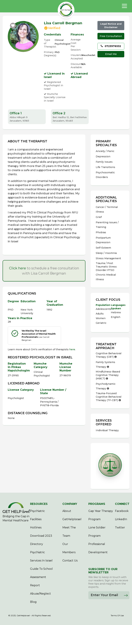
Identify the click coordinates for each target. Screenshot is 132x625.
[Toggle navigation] (124, 6)
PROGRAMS (96, 504)
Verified (54, 28)
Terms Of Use (117, 615)
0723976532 (111, 46)
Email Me (111, 54)
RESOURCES (39, 504)
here (72, 349)
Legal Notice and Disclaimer (111, 25)
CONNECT (122, 504)
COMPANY (69, 504)
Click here (17, 268)
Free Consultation (111, 36)
